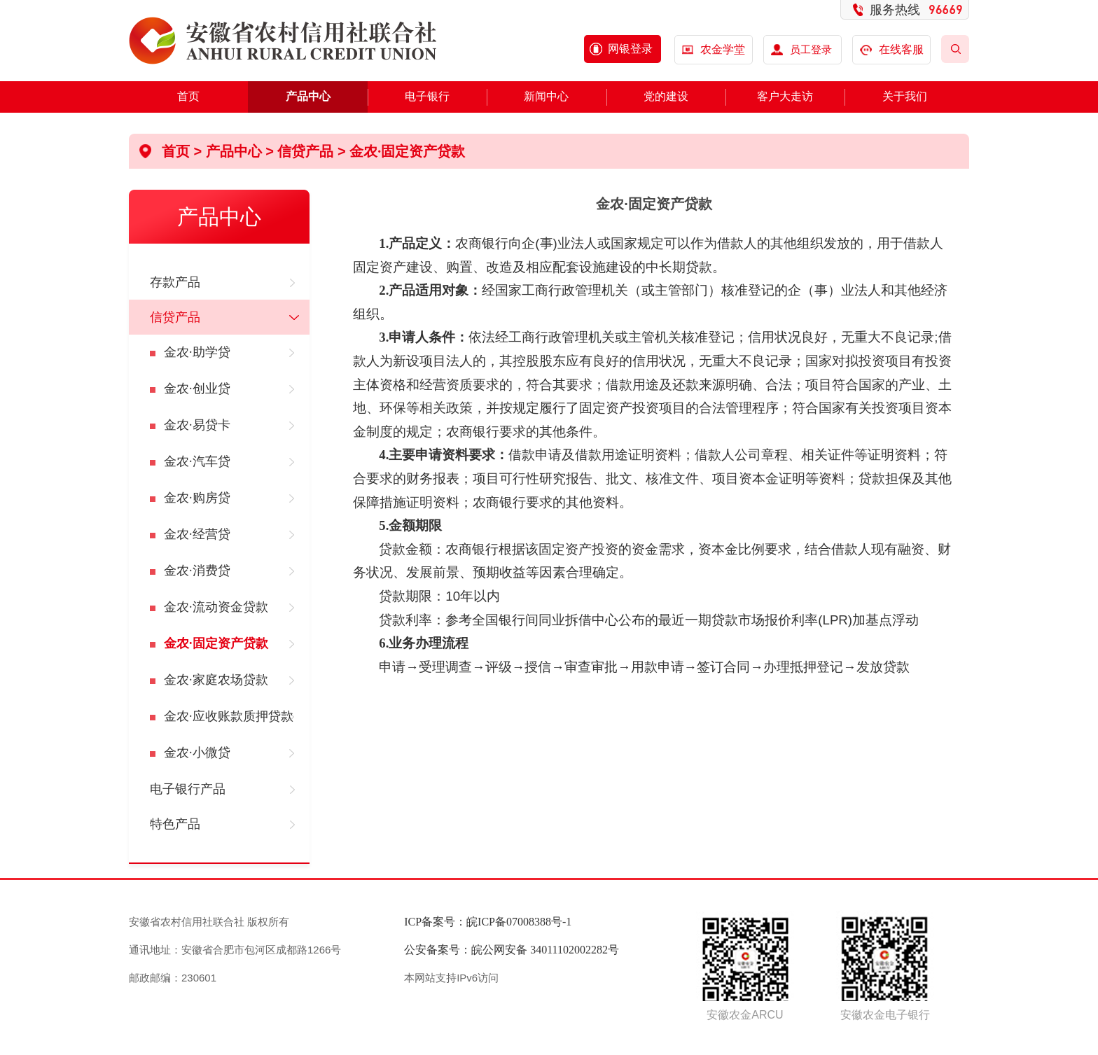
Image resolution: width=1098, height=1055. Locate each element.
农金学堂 (722, 49)
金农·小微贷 (197, 753)
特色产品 (175, 824)
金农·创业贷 (197, 389)
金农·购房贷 (197, 498)
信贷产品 (305, 151)
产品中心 (308, 96)
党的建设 (666, 96)
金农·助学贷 (197, 352)
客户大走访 (785, 96)
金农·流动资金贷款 (216, 607)
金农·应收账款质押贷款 (228, 716)
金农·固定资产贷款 (407, 151)
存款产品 (175, 282)
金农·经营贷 (197, 534)
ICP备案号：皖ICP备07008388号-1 (487, 922)
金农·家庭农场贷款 (216, 680)
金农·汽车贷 (197, 461)
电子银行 (427, 96)
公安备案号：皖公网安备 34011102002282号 (511, 950)
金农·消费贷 (197, 571)
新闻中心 (546, 96)
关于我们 (904, 96)
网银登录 (630, 49)
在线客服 (892, 49)
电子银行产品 (187, 789)
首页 (188, 96)
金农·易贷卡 (197, 425)
